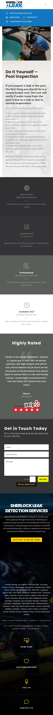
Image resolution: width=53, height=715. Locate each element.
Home (4, 620)
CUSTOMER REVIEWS (26, 667)
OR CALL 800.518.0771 (26, 484)
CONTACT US (26, 708)
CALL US (26, 687)
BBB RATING (15, 17)
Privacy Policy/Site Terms (18, 620)
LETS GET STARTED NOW (26, 540)
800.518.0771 (32, 17)
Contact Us (33, 620)
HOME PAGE (26, 647)
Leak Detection (45, 620)
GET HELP (43, 479)
